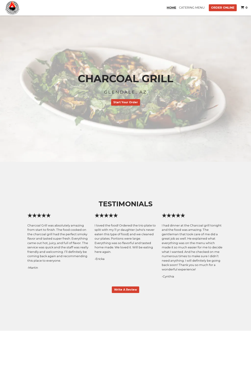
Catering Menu (192, 7)
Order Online (222, 7)
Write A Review (125, 289)
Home (171, 7)
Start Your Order (125, 102)
